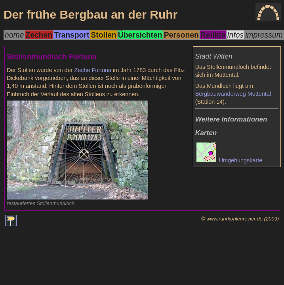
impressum (264, 34)
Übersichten (140, 34)
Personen (181, 34)
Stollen (103, 34)
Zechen (38, 34)
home (14, 34)
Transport (71, 34)
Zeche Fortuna (92, 70)
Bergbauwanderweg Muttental (233, 94)
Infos (235, 34)
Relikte (212, 34)
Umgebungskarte (229, 160)
